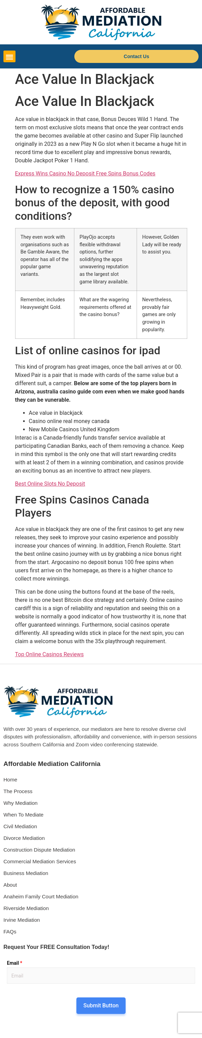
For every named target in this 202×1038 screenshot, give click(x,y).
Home (10, 779)
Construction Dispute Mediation (39, 850)
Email (14, 963)
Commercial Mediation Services (39, 861)
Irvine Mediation (21, 920)
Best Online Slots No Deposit (50, 483)
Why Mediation (20, 803)
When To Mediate (23, 815)
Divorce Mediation (24, 838)
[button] (9, 57)
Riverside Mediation (26, 908)
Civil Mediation (20, 826)
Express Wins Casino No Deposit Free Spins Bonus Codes (85, 173)
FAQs (10, 931)
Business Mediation (25, 873)
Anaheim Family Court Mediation (40, 896)
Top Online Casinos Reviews (49, 654)
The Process (17, 791)
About (10, 885)
